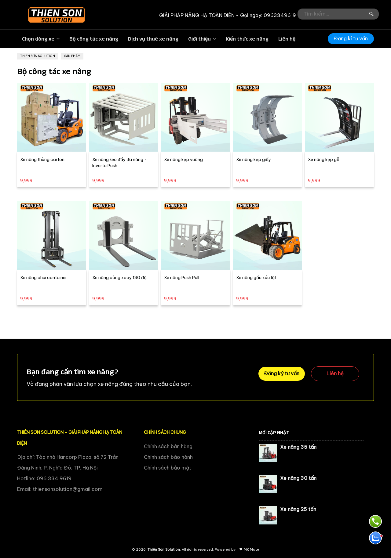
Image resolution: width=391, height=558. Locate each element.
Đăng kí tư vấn (351, 38)
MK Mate (251, 549)
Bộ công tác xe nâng (93, 39)
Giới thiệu (199, 39)
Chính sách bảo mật (167, 468)
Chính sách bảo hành (168, 457)
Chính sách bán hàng (168, 446)
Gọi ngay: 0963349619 (268, 15)
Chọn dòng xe (38, 39)
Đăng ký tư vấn (281, 373)
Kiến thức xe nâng (247, 39)
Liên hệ (286, 39)
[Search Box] (371, 13)
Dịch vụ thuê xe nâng (153, 39)
